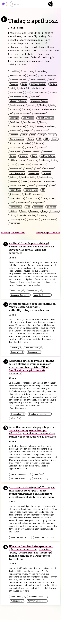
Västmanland (23, 203)
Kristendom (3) (18, 414)
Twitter (13, 177)
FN (11, 114)
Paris (51, 80)
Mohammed (47, 173)
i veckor (24, 156)
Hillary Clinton (17, 160)
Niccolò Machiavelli (33, 194)
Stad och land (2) (33, 348)
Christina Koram (17, 126)
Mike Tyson (15, 152)
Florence (54, 211)
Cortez (13, 156)
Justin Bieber (16, 92)
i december (15, 194)
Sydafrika (14, 122)
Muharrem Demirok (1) (20, 537)
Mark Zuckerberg (17, 173)
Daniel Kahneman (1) (20, 474)
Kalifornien (15, 169)
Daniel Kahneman (37, 80)
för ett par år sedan (20, 143)
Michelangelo (16, 207)
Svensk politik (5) (43, 537)
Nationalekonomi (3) (20, 478)
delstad (42, 147)
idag (33, 135)
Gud (28, 92)
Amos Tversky (29, 122)
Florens (42, 122)
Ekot (28, 207)
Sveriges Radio (28, 177)
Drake (34, 156)
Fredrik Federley (27, 215)
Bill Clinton (40, 164)
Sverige (32, 75)
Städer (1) (16, 348)
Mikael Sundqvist (46, 118)
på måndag (51, 207)
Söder (23, 211)
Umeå (38, 169)
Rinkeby (28, 169)
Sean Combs (28, 71)
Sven (53, 198)
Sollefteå (47, 152)
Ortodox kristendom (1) (39, 414)
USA (41, 75)
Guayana (42, 215)
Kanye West (34, 219)
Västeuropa (34, 173)
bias (44, 211)
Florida (42, 105)
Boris (24, 84)
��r (43, 190)
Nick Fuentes (42, 131)
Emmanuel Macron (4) (20, 295)
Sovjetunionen (45, 177)
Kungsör (31, 105)
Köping (27, 109)
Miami (31, 186)
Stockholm (51, 75)
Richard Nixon (31, 190)
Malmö (25, 181)
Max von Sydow (49, 219)
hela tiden (49, 169)
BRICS (54, 92)
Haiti (12, 88)
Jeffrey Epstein (38, 84)
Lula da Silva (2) (42, 295)
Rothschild (15, 109)
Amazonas (14, 84)
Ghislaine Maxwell (39, 101)
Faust (54, 139)
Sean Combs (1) (18, 597)
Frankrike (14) (35, 291)
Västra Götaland (17, 186)
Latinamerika (40, 114)
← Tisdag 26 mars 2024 (13, 232)
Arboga (42, 135)
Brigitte (28, 131)
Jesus (24, 135)
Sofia (52, 105)
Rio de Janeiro (23, 114)
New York (33, 160)
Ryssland (35, 97)
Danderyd (34, 211)
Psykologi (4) (40, 478)
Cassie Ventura (17, 105)
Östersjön (14, 118)
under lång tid (17, 198)
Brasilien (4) (17, 291)
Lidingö (13, 211)
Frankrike (41, 71)
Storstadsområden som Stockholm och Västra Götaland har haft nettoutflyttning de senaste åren (32, 307)
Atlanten (45, 160)
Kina (55, 160)
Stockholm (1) (34, 352)
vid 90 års (15, 224)
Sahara (31, 139)
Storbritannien (17, 139)
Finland (53, 84)
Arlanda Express (31, 152)
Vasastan (14, 135)
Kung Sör (31, 147)
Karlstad (51, 126)
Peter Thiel (15, 190)
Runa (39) (38, 474)
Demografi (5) (17, 352)
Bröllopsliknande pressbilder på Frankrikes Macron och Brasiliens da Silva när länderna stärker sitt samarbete (31, 248)
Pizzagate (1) (17, 601)
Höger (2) (15, 418)
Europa (52, 135)
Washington (51, 181)
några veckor (50, 109)
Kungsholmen (38, 203)
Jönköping (42, 186)
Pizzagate (14, 181)
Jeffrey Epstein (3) (37, 601)
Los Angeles (28, 118)
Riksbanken (37, 181)
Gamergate (38, 207)
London (13, 164)
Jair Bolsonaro (41, 92)
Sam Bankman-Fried (18, 97)
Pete (53, 186)
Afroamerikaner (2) (38, 597)
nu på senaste (16, 147)
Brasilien (14, 71)
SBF (46, 139)
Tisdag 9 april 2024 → (48, 232)
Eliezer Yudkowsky (18, 101)
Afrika (40, 126)
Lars (45, 198)
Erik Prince (33, 198)
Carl (12, 203)
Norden (37, 109)
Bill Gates (25, 164)
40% (39, 139)
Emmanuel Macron (17, 75)
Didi (31, 126)
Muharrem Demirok (18, 80)
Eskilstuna (15, 131)
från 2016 (38, 143)
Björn (12, 215)
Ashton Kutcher (48, 156)
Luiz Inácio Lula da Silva (31, 88)
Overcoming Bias (17, 219)
